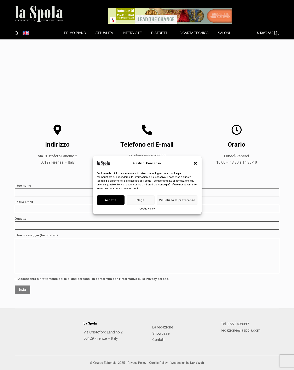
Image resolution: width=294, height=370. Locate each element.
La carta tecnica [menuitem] (193, 33)
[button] (195, 163)
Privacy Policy (137, 363)
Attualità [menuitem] (104, 33)
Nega (140, 200)
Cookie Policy (147, 208)
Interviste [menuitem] (132, 33)
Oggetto (147, 222)
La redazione (162, 327)
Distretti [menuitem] (159, 33)
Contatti (158, 339)
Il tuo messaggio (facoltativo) (147, 253)
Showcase (161, 333)
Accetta (110, 200)
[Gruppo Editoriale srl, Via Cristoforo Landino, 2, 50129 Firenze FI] (147, 75)
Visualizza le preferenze (177, 200)
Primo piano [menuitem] (75, 33)
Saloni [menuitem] (224, 33)
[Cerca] (16, 33)
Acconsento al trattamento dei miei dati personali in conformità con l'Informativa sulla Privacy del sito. (92, 279)
